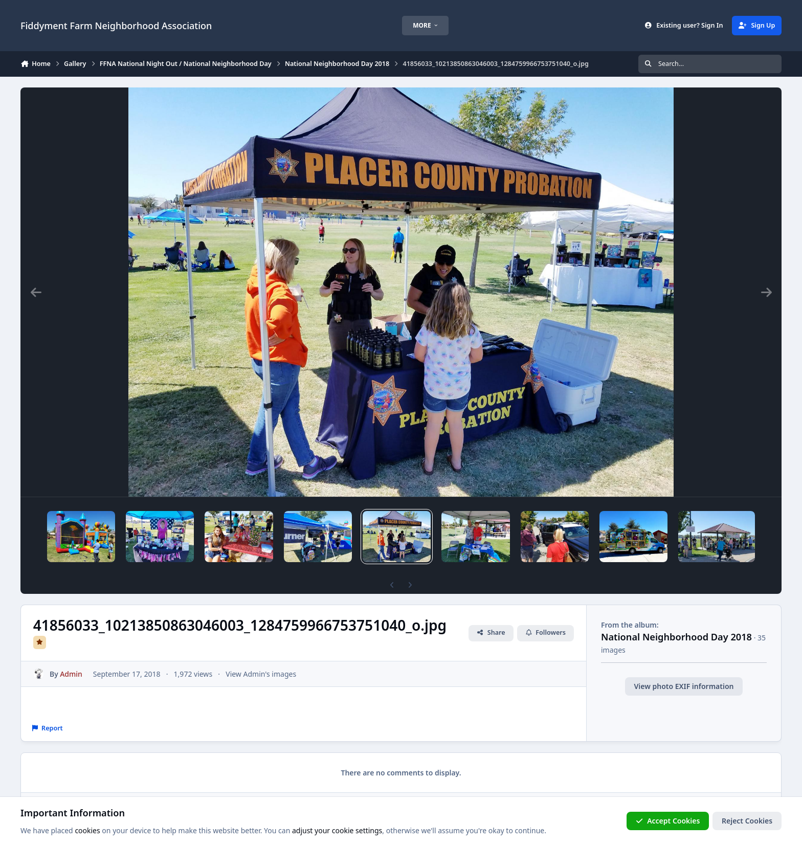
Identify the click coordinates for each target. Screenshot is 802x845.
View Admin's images (261, 656)
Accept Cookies (668, 821)
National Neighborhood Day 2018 (676, 619)
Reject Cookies (747, 821)
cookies (87, 830)
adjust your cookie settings (337, 830)
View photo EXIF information (683, 669)
